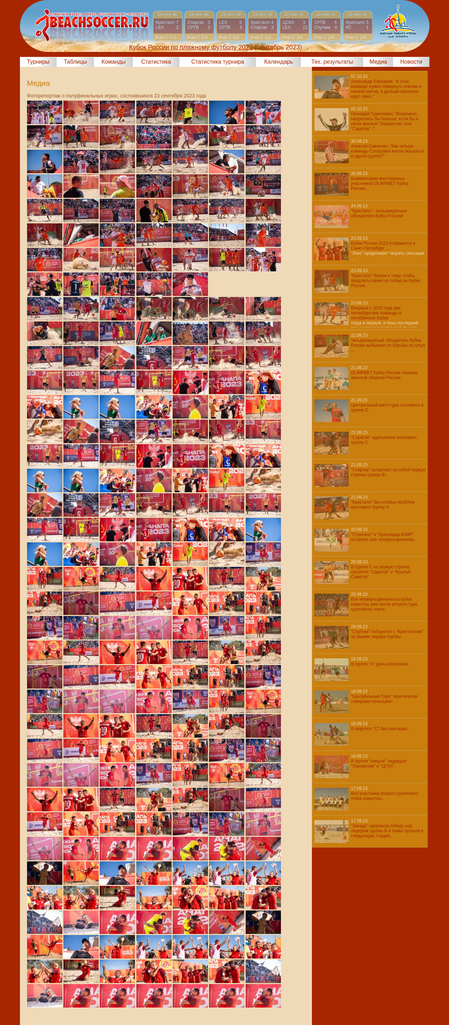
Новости (411, 62)
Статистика (156, 62)
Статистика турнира (217, 62)
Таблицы (75, 62)
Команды (113, 62)
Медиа (378, 62)
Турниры (38, 62)
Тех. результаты (332, 62)
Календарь (278, 62)
